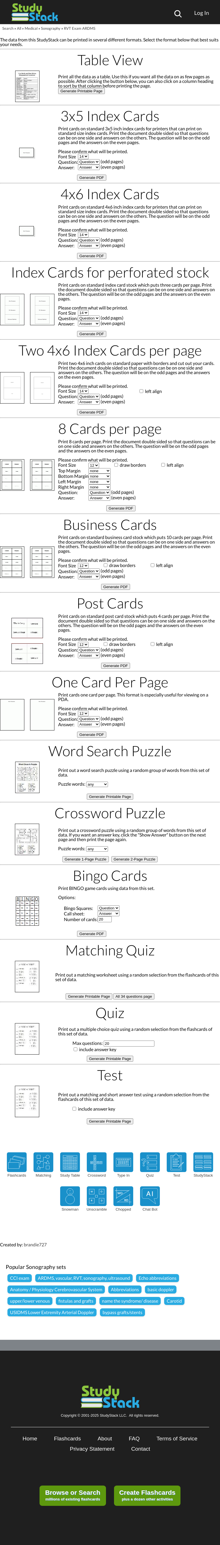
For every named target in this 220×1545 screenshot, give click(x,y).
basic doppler (161, 1289)
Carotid (174, 1301)
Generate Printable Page (81, 91)
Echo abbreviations (157, 1278)
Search (7, 28)
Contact (140, 1449)
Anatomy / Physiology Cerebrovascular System (56, 1289)
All (19, 28)
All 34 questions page (133, 996)
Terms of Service (176, 1439)
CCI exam (19, 1278)
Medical (31, 28)
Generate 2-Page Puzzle (135, 859)
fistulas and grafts (75, 1301)
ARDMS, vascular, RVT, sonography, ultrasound (84, 1278)
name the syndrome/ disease (130, 1301)
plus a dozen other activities (147, 1495)
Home (30, 1439)
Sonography (50, 28)
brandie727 (35, 1244)
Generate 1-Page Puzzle (86, 859)
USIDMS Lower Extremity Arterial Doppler (52, 1312)
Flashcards (67, 1439)
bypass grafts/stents (122, 1312)
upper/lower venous (30, 1301)
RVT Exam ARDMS (79, 28)
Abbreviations (125, 1289)
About (105, 1439)
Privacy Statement (92, 1449)
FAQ (134, 1439)
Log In (201, 12)
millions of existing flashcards (72, 1495)
